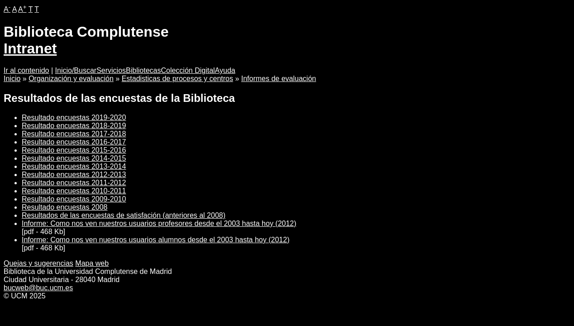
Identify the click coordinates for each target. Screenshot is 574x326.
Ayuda (225, 70)
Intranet (30, 48)
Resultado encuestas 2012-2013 (74, 174)
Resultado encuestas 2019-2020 (74, 117)
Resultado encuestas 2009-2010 (74, 199)
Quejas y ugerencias (38, 263)
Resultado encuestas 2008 (64, 207)
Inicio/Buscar (76, 70)
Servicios (111, 70)
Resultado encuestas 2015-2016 (74, 150)
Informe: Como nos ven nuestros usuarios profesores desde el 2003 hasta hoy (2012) (159, 223)
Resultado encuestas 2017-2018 (74, 134)
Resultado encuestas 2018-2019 (74, 125)
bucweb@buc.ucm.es (38, 288)
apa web (92, 263)
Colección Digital (188, 70)
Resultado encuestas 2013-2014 (74, 166)
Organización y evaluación (71, 78)
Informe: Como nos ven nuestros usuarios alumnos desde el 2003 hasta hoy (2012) (155, 240)
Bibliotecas (143, 70)
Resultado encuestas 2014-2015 (74, 158)
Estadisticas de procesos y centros (177, 78)
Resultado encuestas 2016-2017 (74, 142)
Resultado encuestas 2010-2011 (74, 191)
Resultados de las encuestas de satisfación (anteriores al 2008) (123, 215)
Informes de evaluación (278, 78)
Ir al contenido (26, 70)
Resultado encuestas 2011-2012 (74, 183)
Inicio (12, 78)
